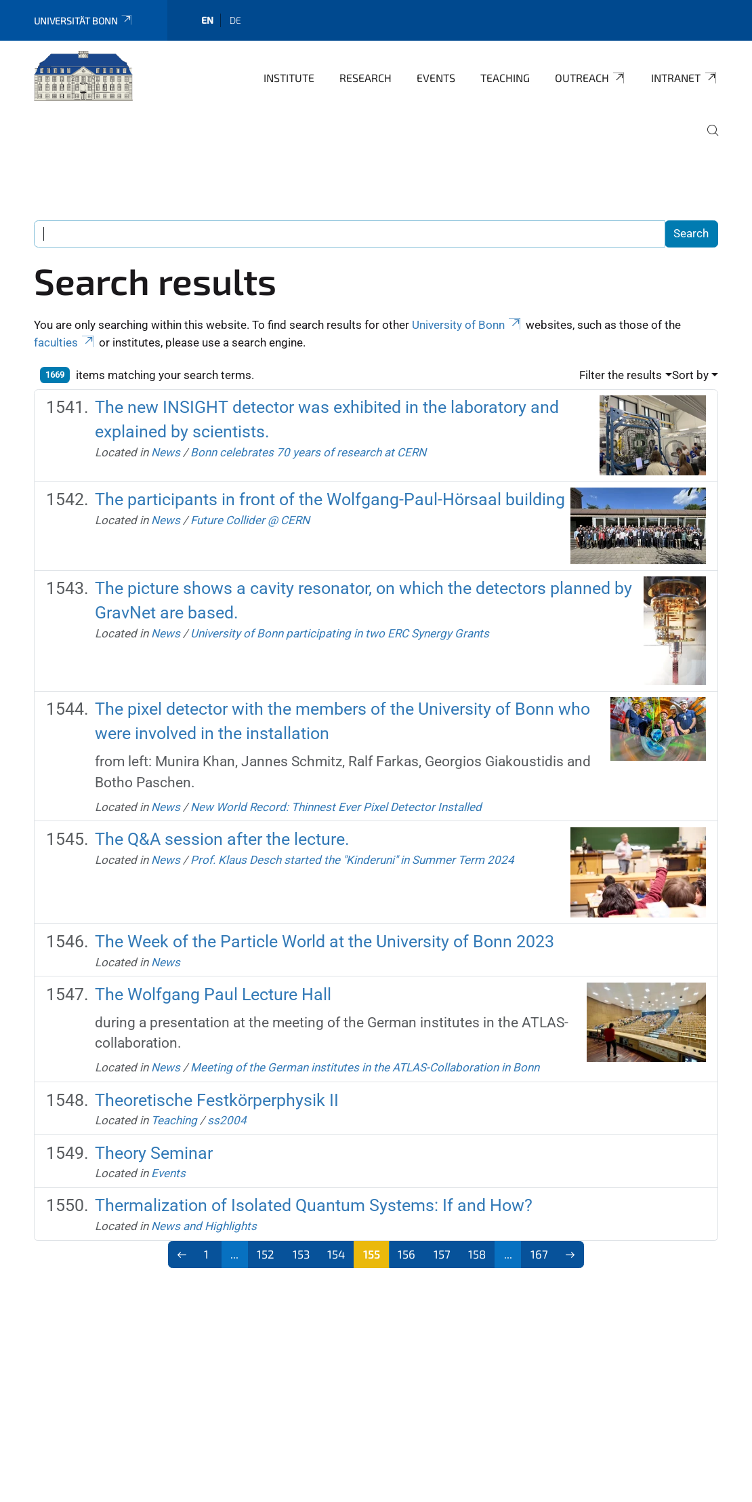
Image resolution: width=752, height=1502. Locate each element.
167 (539, 1254)
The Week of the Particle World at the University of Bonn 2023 (324, 941)
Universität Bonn (83, 20)
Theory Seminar (154, 1153)
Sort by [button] (690, 375)
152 (265, 1254)
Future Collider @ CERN (250, 520)
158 (477, 1254)
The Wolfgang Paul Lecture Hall (213, 994)
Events (436, 77)
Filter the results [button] (620, 375)
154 (336, 1254)
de (235, 20)
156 (406, 1254)
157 (442, 1254)
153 (301, 1254)
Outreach (591, 78)
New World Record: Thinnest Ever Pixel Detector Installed (336, 807)
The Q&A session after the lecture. (222, 839)
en (207, 20)
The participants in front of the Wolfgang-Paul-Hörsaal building (330, 499)
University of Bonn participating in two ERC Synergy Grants (339, 633)
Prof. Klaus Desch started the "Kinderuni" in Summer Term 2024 (352, 860)
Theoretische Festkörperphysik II (217, 1100)
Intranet (684, 78)
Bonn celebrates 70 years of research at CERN (308, 452)
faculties (65, 342)
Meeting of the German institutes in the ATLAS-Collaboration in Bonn (364, 1067)
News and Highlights (204, 1226)
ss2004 (227, 1120)
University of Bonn (467, 325)
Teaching (505, 77)
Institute (289, 77)
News (165, 452)
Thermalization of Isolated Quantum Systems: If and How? (313, 1205)
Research (365, 77)
